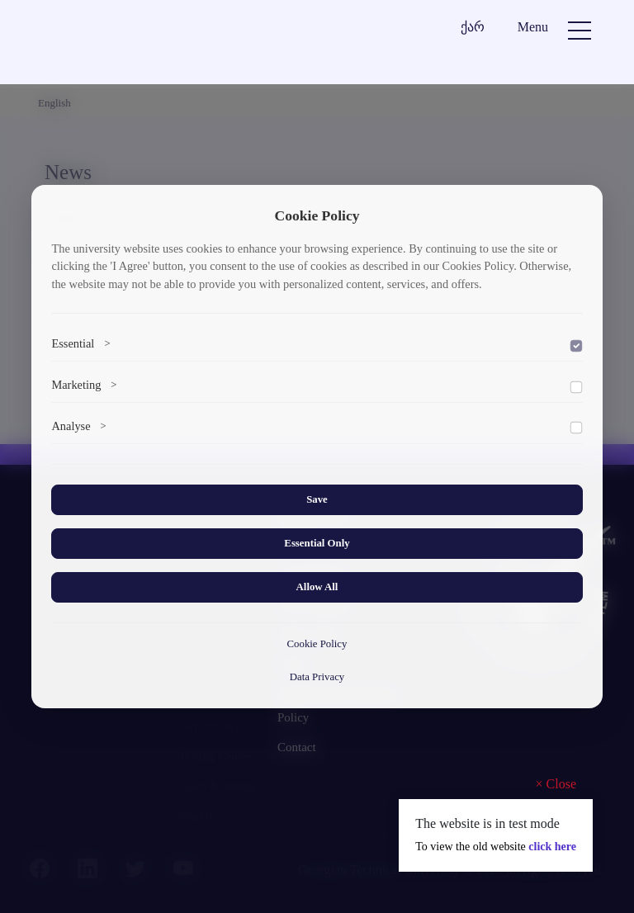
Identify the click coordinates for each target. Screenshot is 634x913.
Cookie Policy (317, 644)
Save (317, 499)
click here (552, 846)
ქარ (473, 27)
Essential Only (316, 543)
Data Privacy (317, 677)
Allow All (317, 587)
